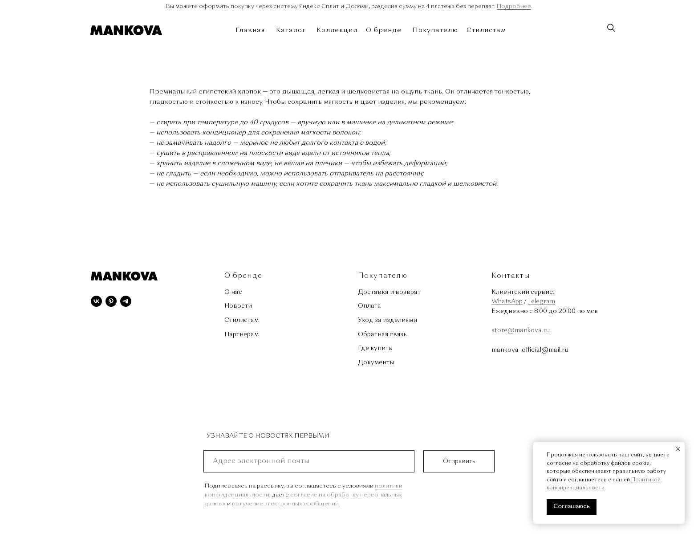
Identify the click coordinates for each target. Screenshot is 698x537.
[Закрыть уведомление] (678, 448)
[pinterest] (111, 301)
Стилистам (486, 30)
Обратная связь (382, 334)
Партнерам (241, 334)
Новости (238, 306)
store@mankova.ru (520, 330)
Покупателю (435, 30)
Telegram (541, 301)
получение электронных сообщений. (286, 504)
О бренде (384, 30)
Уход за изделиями (387, 320)
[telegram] (125, 301)
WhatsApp (507, 301)
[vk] (96, 301)
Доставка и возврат (389, 292)
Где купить (375, 348)
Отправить (459, 461)
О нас (233, 292)
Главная (250, 30)
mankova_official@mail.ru (529, 350)
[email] (308, 461)
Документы (376, 362)
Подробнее (514, 6)
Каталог (291, 30)
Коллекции (337, 30)
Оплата (369, 306)
